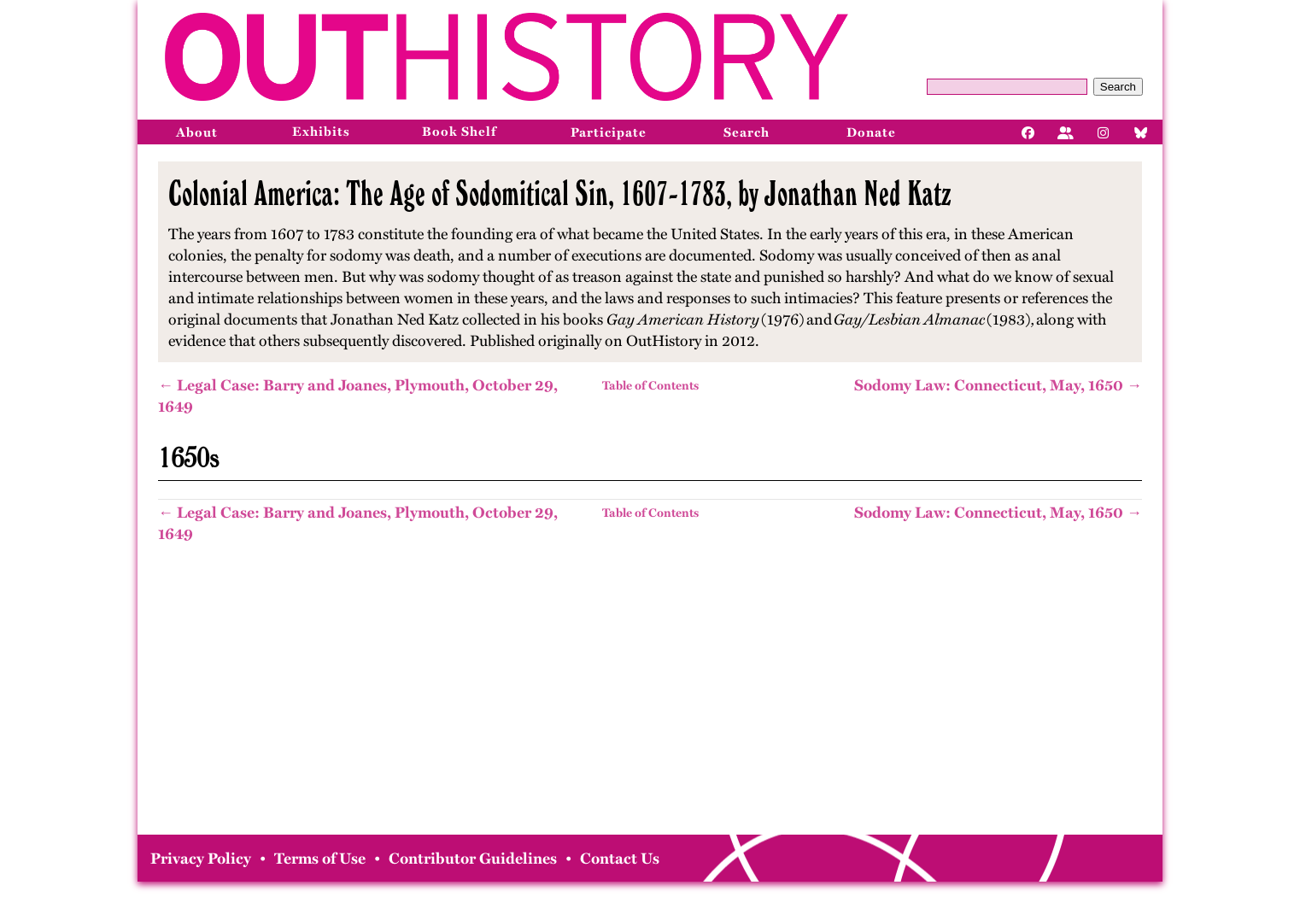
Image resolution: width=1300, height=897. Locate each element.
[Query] (1007, 87)
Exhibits (321, 131)
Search (1118, 86)
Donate (871, 132)
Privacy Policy (200, 858)
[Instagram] (1103, 132)
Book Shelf (459, 131)
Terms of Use (320, 858)
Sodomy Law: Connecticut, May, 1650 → (998, 385)
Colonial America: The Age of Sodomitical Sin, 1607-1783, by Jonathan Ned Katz (560, 193)
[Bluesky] (1141, 132)
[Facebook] (1028, 132)
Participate (609, 132)
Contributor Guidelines (473, 858)
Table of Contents (650, 385)
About (197, 132)
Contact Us (619, 858)
